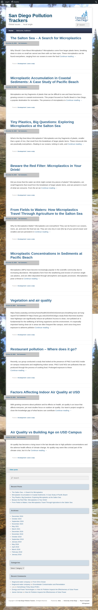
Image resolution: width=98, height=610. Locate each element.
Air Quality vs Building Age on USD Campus (46, 432)
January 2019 (16, 542)
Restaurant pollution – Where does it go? (43, 349)
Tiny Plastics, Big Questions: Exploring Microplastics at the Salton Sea (42, 124)
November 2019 (17, 534)
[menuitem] (2, 2)
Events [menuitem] (15, 2)
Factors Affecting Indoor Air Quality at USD (45, 392)
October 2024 (16, 519)
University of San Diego (70, 600)
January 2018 (16, 554)
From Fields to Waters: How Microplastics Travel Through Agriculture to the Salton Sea (46, 211)
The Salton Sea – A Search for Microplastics (45, 38)
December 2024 (17, 516)
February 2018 (17, 552)
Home (11, 31)
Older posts (13, 470)
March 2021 (16, 529)
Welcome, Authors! (23, 31)
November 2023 (17, 524)
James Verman (17, 592)
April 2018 (15, 547)
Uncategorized (22, 63)
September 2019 (18, 539)
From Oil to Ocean (39, 582)
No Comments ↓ (23, 43)
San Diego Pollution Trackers (30, 18)
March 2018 (16, 549)
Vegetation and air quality (31, 300)
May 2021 (15, 526)
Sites (59, 600)
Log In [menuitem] (7, 2)
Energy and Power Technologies (23, 589)
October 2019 (16, 537)
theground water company (21, 582)
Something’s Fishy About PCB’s (28, 587)
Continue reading (68, 56)
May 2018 (15, 544)
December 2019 (17, 531)
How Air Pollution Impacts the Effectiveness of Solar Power (57, 589)
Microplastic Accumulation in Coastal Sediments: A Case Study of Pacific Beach (44, 80)
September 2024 (18, 521)
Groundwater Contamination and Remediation (49, 584)
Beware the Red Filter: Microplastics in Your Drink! (29, 500)
